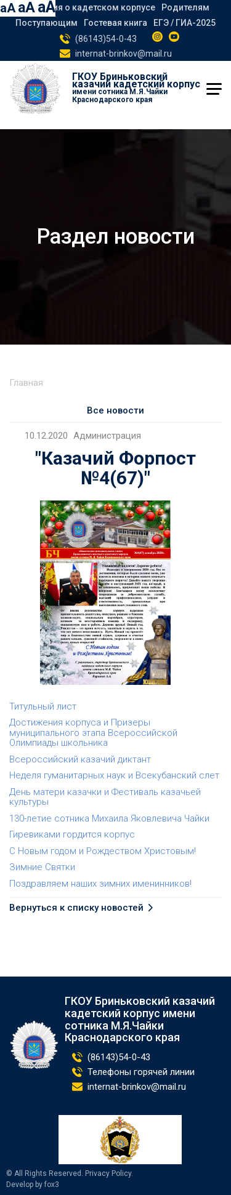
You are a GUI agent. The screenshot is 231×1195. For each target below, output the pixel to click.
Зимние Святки (42, 867)
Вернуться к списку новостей (76, 908)
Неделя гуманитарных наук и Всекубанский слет (114, 775)
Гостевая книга (115, 23)
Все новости (115, 410)
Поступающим (46, 23)
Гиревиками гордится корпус (72, 834)
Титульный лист (42, 706)
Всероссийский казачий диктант (80, 759)
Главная (26, 382)
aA (7, 8)
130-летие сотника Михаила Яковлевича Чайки (109, 818)
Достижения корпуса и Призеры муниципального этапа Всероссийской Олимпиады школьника (93, 732)
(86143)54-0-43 (106, 39)
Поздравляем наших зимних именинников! (100, 883)
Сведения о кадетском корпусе (88, 7)
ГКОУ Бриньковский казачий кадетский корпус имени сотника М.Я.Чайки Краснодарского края (140, 1019)
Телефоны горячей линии (141, 1071)
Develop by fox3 (32, 1185)
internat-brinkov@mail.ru (123, 53)
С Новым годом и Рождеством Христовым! (102, 851)
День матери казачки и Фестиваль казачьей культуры (105, 797)
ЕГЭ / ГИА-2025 (184, 23)
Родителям (185, 7)
